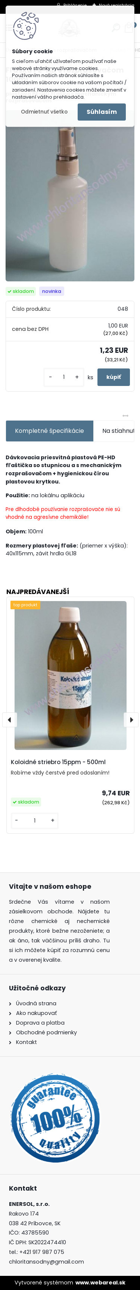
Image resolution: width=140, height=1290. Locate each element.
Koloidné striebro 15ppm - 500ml (58, 762)
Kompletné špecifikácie (49, 431)
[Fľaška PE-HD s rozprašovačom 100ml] (70, 195)
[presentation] (9, 719)
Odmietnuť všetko (44, 111)
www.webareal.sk (100, 1282)
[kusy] (64, 377)
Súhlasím (102, 112)
